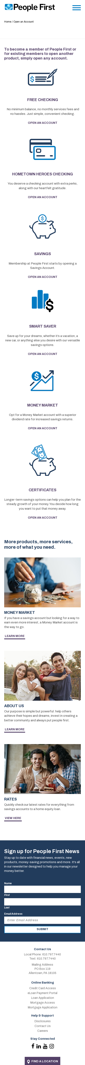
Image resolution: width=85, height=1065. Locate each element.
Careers (42, 1030)
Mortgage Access (42, 1002)
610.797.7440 (51, 954)
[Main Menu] (76, 8)
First (7, 895)
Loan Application (42, 997)
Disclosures (43, 1021)
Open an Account (42, 122)
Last (6, 908)
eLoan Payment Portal (42, 993)
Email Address (13, 913)
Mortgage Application (42, 1007)
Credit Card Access (42, 988)
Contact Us (43, 1026)
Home (7, 21)
